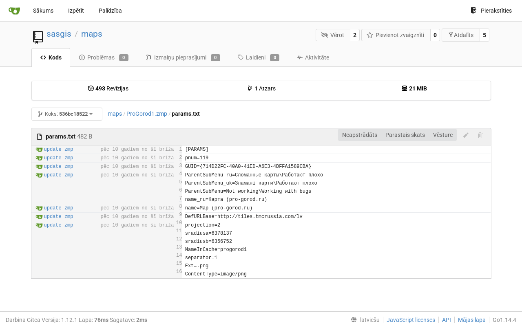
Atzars (261, 88)
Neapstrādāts (359, 135)
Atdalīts (460, 34)
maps (91, 34)
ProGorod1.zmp (146, 113)
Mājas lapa (472, 320)
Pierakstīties (491, 10)
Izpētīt (76, 10)
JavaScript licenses (411, 320)
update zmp (58, 149)
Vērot (332, 35)
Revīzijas (108, 88)
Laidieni (258, 58)
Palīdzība (110, 10)
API (446, 320)
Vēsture (443, 135)
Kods (51, 57)
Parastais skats (405, 135)
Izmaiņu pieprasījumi (183, 58)
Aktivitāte (312, 57)
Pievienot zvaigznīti (396, 35)
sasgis (58, 34)
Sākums (43, 10)
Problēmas (103, 58)
